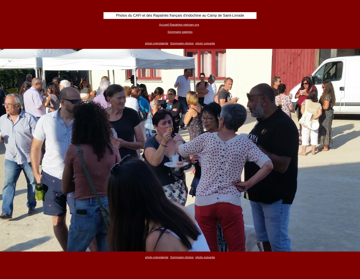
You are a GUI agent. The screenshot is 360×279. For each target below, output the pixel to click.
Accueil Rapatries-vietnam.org (179, 24)
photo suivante (205, 43)
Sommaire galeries (179, 32)
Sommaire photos (182, 43)
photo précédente (157, 43)
